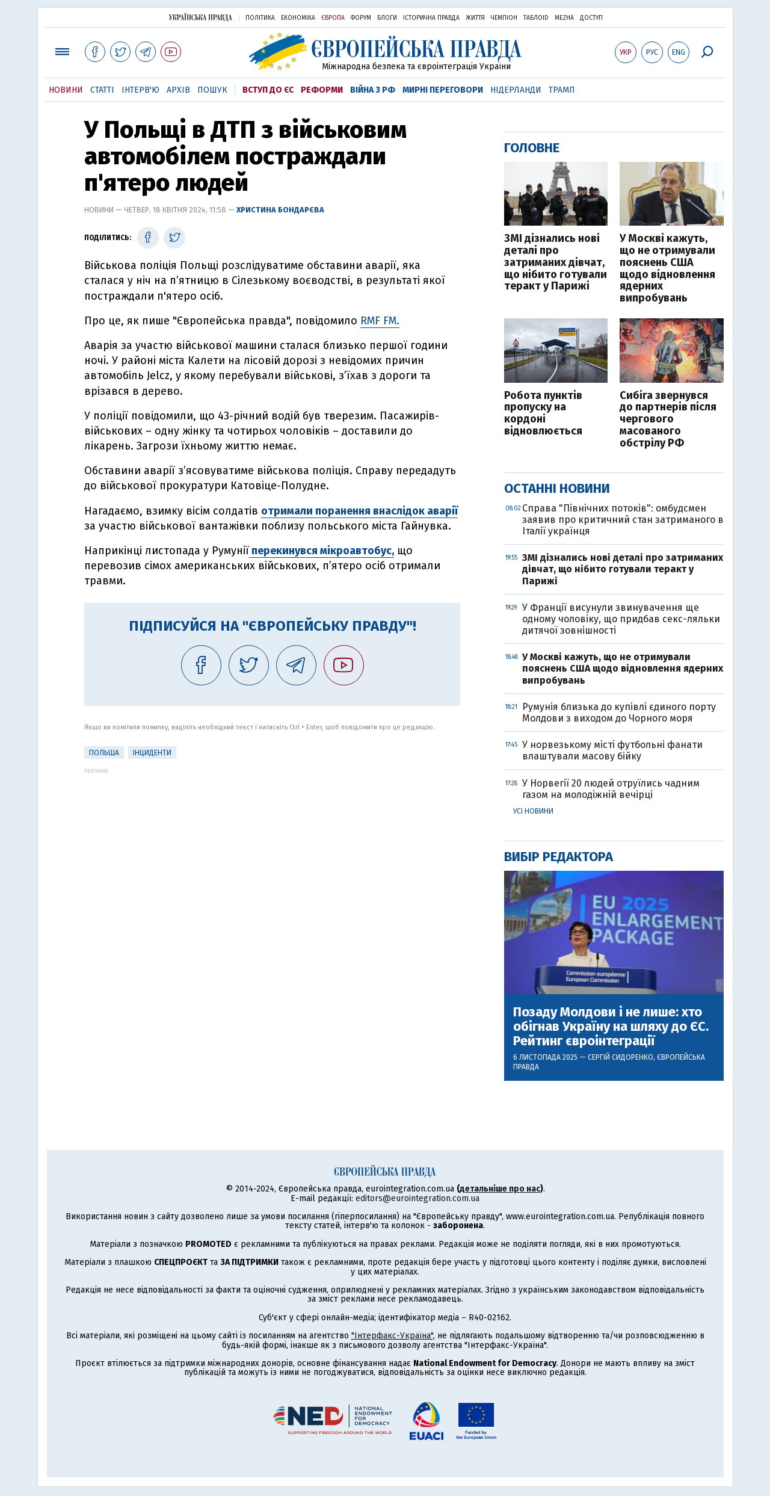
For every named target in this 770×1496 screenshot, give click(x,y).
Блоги (387, 18)
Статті (102, 90)
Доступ (591, 18)
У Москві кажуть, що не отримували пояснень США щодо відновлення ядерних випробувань (667, 268)
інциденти (152, 753)
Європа (333, 18)
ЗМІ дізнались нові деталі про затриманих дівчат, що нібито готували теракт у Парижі (555, 262)
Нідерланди (515, 90)
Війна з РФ (372, 90)
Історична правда (431, 18)
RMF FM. (379, 320)
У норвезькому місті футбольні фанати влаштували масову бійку (612, 750)
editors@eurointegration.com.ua (417, 1198)
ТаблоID (536, 18)
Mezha (564, 18)
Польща (104, 753)
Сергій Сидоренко (620, 1057)
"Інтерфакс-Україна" (392, 1336)
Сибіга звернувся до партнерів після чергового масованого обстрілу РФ (668, 420)
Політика (260, 18)
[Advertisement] (272, 858)
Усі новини (533, 811)
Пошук (212, 90)
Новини (66, 90)
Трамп (562, 90)
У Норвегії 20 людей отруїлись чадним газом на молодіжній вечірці (611, 788)
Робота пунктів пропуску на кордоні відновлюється (543, 413)
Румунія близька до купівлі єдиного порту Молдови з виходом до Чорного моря (619, 712)
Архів (178, 90)
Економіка (298, 18)
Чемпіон (504, 18)
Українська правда (200, 17)
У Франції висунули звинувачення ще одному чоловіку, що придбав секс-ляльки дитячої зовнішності (621, 619)
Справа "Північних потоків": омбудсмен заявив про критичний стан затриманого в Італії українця (623, 519)
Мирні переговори (442, 90)
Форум (361, 18)
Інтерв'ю (140, 90)
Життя (475, 18)
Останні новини (557, 488)
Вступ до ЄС (268, 90)
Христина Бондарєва (280, 209)
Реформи (322, 90)
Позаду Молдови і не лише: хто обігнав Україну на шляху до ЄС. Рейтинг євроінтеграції (611, 1027)
